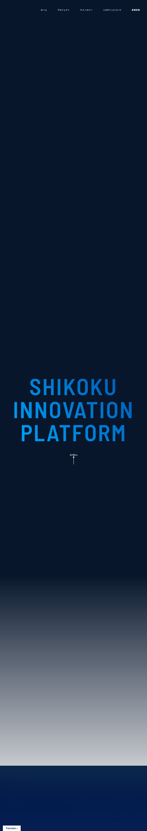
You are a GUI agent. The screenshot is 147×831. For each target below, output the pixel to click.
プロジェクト (63, 10)
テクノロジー (86, 10)
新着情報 (136, 10)
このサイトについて (112, 10)
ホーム (44, 10)
